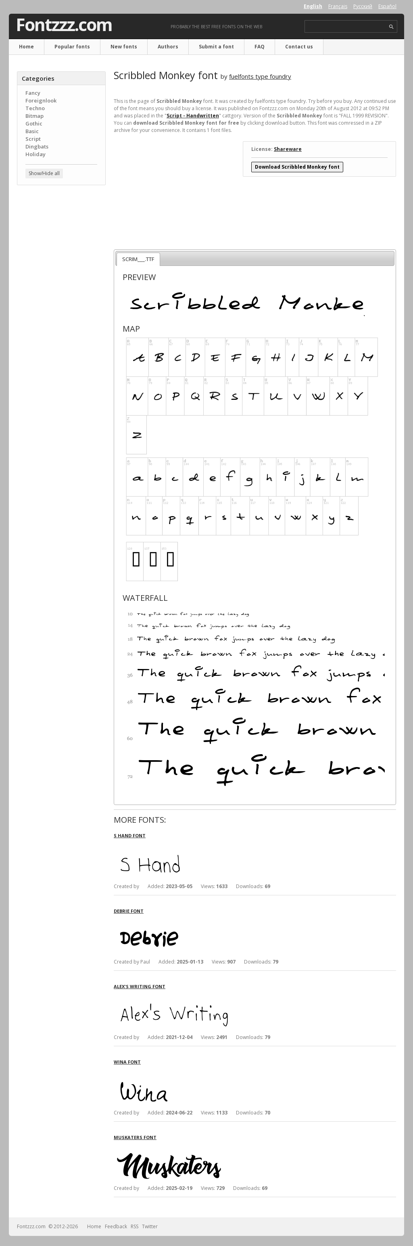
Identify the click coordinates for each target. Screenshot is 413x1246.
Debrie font (129, 911)
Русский (362, 6)
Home (26, 46)
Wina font (127, 1062)
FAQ (259, 46)
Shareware (288, 149)
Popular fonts (72, 46)
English (313, 6)
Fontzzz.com (64, 24)
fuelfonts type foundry (260, 76)
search (391, 27)
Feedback (116, 1226)
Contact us (299, 46)
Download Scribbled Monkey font (297, 166)
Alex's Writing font (139, 986)
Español (387, 6)
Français (337, 6)
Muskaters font (135, 1137)
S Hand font (130, 835)
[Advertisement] (61, 321)
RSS (134, 1226)
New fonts (124, 46)
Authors (168, 46)
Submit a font (216, 46)
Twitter (150, 1226)
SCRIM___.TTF (138, 259)
